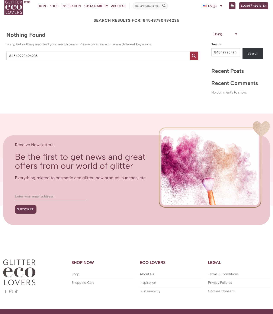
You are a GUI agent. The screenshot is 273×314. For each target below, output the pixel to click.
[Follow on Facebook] (5, 292)
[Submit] (164, 6)
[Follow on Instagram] (11, 292)
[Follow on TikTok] (16, 292)
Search (216, 44)
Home (42, 6)
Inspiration (71, 6)
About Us (118, 6)
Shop (54, 6)
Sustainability (96, 6)
